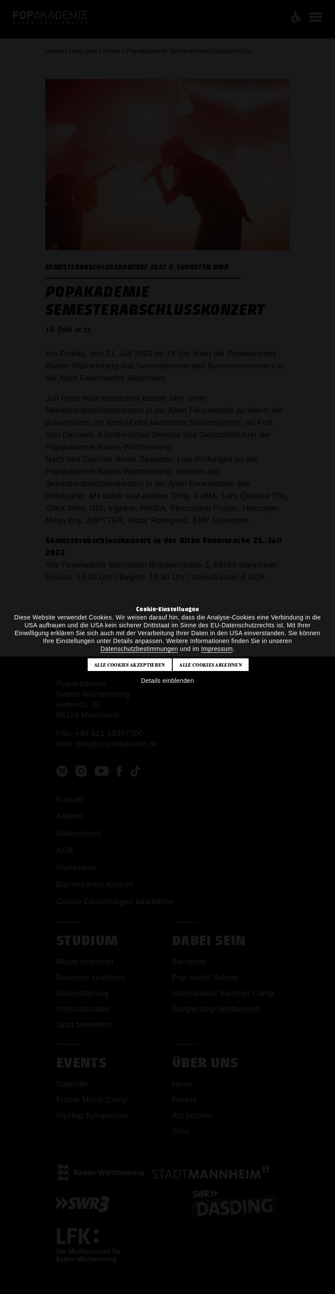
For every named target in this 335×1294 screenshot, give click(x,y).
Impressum (216, 648)
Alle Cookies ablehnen (210, 665)
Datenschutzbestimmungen (139, 648)
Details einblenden (167, 680)
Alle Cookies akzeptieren (129, 665)
